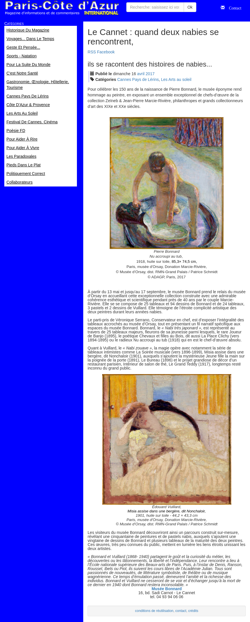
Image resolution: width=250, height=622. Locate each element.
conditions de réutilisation (154, 611)
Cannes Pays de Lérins (138, 79)
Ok (190, 7)
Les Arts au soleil (176, 79)
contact (180, 611)
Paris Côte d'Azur (61, 8)
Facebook (106, 52)
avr (141, 73)
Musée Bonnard (167, 588)
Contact (233, 7)
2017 (150, 73)
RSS (92, 52)
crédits (193, 611)
